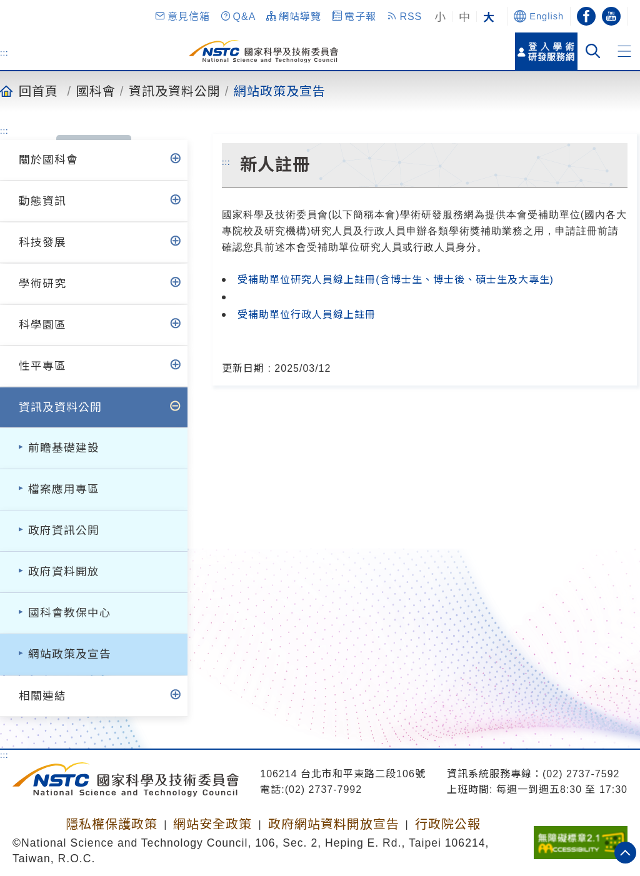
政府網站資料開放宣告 (333, 824)
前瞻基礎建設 (63, 448)
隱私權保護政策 (112, 824)
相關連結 (42, 696)
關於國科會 (48, 160)
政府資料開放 (63, 571)
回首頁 (38, 90)
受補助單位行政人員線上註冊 (307, 314)
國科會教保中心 (69, 613)
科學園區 (42, 325)
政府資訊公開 (63, 530)
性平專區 (42, 366)
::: (4, 52)
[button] (182, 16)
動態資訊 (42, 201)
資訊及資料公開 (175, 90)
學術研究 (42, 283)
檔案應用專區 (63, 489)
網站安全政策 (212, 824)
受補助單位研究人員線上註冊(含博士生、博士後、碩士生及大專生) (396, 279)
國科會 (96, 90)
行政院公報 (448, 824)
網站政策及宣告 (280, 90)
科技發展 (42, 242)
